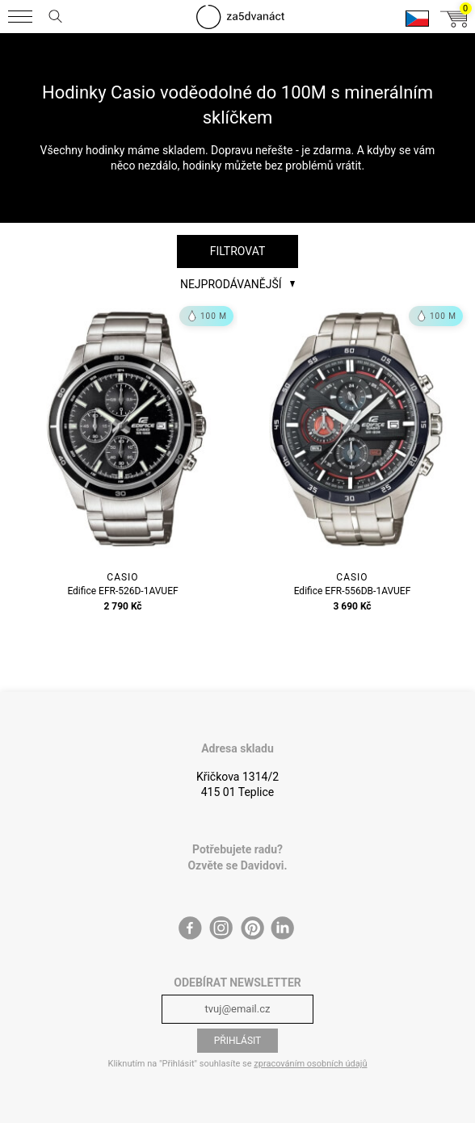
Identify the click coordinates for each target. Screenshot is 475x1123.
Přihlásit (238, 1040)
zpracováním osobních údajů (310, 1063)
